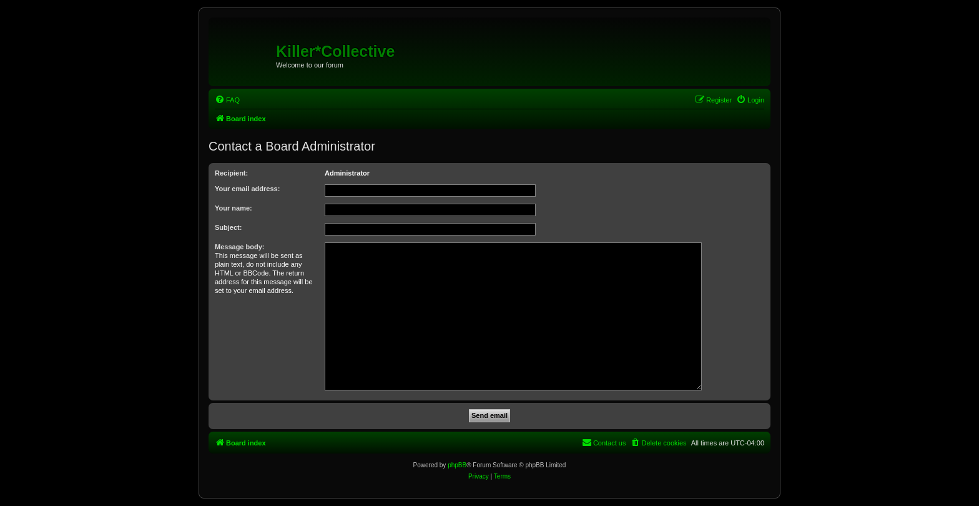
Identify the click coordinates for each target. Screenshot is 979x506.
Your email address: (247, 188)
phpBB (457, 465)
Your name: (233, 208)
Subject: (228, 227)
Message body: (239, 247)
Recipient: (231, 173)
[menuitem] (227, 99)
